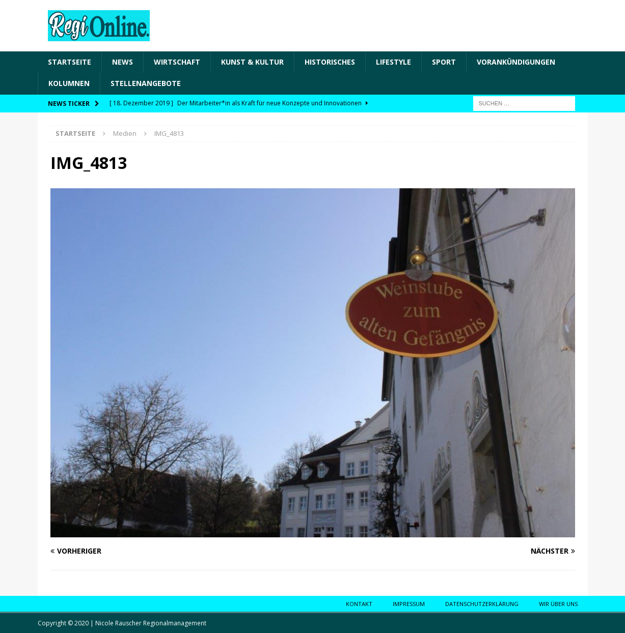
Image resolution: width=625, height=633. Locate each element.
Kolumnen (69, 83)
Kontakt (359, 604)
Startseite (69, 62)
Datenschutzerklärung (482, 604)
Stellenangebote (146, 83)
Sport (444, 62)
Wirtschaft (177, 62)
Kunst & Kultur (252, 62)
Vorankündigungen (516, 62)
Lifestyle (393, 62)
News (122, 62)
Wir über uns (558, 604)
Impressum (409, 604)
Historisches (330, 62)
